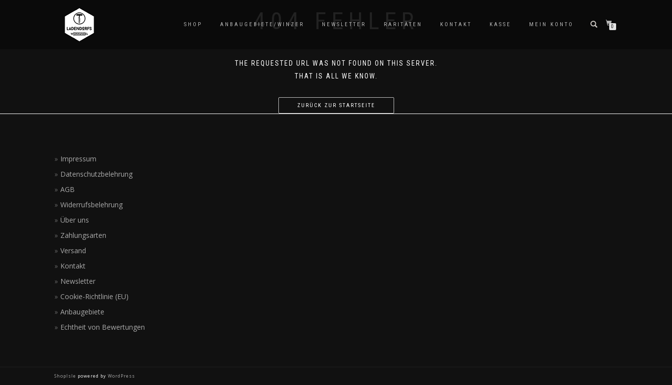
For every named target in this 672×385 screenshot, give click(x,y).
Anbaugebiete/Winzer (262, 24)
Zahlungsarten (83, 235)
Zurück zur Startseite (336, 105)
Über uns (74, 220)
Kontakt (456, 24)
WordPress (120, 376)
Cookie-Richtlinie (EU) (94, 296)
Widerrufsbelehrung (91, 204)
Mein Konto (551, 24)
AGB (67, 189)
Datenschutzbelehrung (96, 174)
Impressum (78, 158)
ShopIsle (66, 376)
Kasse (500, 24)
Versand (73, 250)
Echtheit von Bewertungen (102, 327)
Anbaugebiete (82, 311)
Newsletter (344, 24)
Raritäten (403, 24)
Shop (193, 24)
